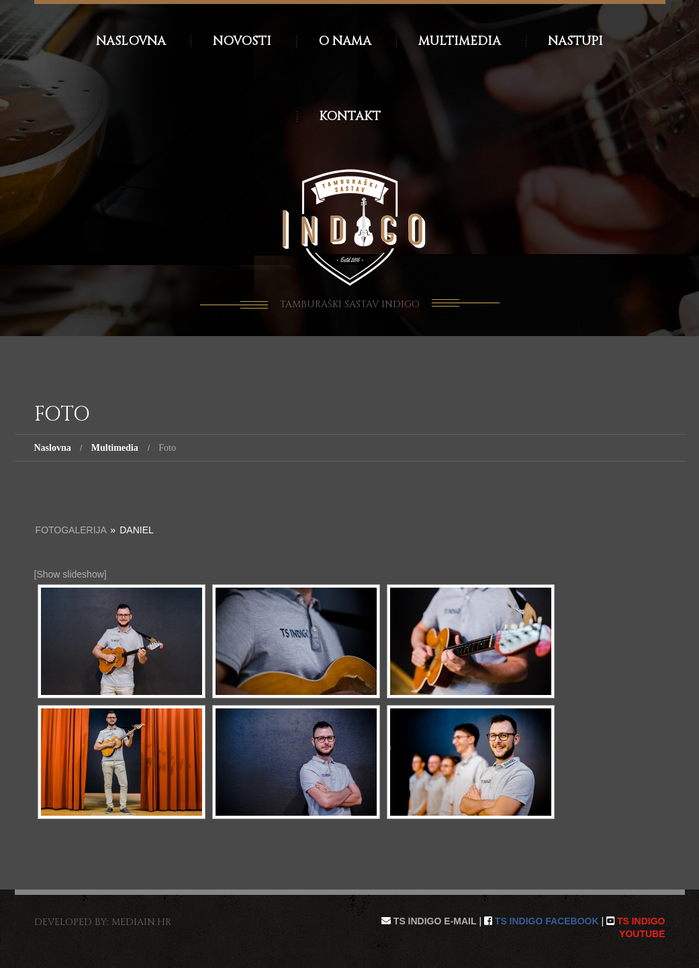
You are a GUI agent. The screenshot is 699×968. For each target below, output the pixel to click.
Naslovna (131, 41)
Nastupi (575, 41)
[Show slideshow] (70, 574)
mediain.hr (141, 922)
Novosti (242, 41)
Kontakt (350, 116)
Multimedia (459, 41)
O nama (344, 41)
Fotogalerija (71, 530)
